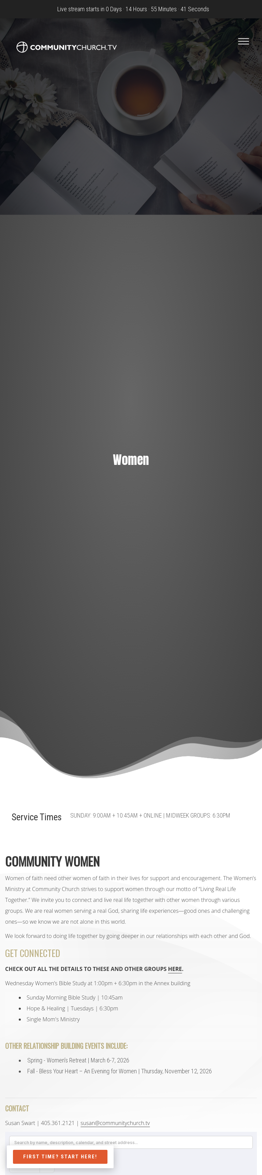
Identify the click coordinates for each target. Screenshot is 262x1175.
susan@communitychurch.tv (115, 1123)
